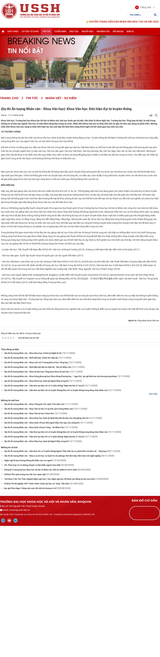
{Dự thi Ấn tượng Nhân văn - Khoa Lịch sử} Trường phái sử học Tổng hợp (36, 494)
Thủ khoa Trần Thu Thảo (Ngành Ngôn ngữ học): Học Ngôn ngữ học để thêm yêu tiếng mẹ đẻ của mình (49, 611)
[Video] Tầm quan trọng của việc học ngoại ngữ (25, 606)
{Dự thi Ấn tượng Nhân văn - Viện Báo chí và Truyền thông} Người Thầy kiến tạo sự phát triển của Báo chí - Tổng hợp (55, 583)
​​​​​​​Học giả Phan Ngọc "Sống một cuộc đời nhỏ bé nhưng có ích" (30, 620)
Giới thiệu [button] (12, 31)
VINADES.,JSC (89, 646)
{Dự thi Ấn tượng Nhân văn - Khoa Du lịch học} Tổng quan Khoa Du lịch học (36, 503)
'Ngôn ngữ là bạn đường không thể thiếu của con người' (28, 592)
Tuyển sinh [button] (60, 31)
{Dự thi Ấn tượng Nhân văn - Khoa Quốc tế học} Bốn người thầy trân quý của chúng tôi (41, 554)
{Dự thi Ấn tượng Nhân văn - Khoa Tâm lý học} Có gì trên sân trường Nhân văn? (39, 541)
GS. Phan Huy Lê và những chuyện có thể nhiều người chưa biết (32, 597)
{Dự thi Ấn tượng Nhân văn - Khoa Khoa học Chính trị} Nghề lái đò (32, 485)
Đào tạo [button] (73, 31)
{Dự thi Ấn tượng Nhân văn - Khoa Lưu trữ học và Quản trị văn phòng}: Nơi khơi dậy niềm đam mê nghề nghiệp (52, 587)
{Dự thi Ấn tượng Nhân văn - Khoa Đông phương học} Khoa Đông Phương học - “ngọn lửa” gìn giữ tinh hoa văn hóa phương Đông (60, 508)
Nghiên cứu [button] (103, 31)
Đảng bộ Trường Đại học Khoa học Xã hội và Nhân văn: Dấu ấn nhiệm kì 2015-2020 (40, 601)
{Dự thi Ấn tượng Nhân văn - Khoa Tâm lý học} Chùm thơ (29, 545)
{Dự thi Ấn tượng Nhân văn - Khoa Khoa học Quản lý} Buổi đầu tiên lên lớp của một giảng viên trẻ (46, 550)
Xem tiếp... (154, 526)
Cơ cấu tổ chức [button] (30, 31)
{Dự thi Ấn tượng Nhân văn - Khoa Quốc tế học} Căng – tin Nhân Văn (34, 559)
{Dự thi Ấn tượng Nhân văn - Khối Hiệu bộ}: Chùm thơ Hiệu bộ (31, 489)
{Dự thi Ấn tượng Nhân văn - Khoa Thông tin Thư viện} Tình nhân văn (34, 536)
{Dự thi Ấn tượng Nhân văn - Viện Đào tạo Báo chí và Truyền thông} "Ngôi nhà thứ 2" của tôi (44, 517)
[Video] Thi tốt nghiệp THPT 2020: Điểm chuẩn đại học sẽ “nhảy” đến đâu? (37, 615)
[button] (143, 7)
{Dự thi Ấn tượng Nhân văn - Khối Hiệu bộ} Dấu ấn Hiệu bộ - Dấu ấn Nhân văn (37, 499)
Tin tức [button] (46, 31)
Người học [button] (87, 31)
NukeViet (68, 646)
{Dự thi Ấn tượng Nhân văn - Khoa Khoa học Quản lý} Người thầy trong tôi (36, 513)
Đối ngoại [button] (118, 31)
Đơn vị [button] (130, 31)
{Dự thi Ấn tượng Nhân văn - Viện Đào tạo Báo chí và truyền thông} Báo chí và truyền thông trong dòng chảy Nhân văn (55, 522)
